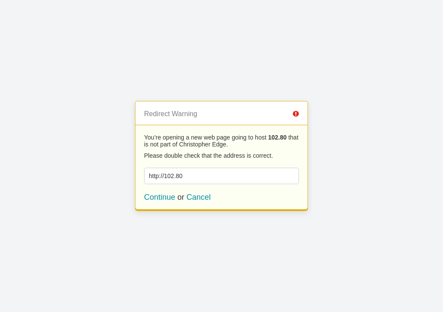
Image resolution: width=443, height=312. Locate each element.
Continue (159, 197)
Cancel (198, 197)
